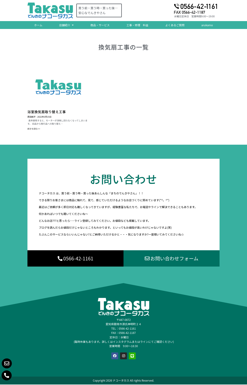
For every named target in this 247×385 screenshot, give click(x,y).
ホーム (38, 25)
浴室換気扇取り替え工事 (46, 111)
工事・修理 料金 (137, 25)
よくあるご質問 (175, 25)
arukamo (207, 25)
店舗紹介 (66, 25)
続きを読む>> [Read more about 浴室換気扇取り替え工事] (33, 128)
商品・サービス (100, 25)
